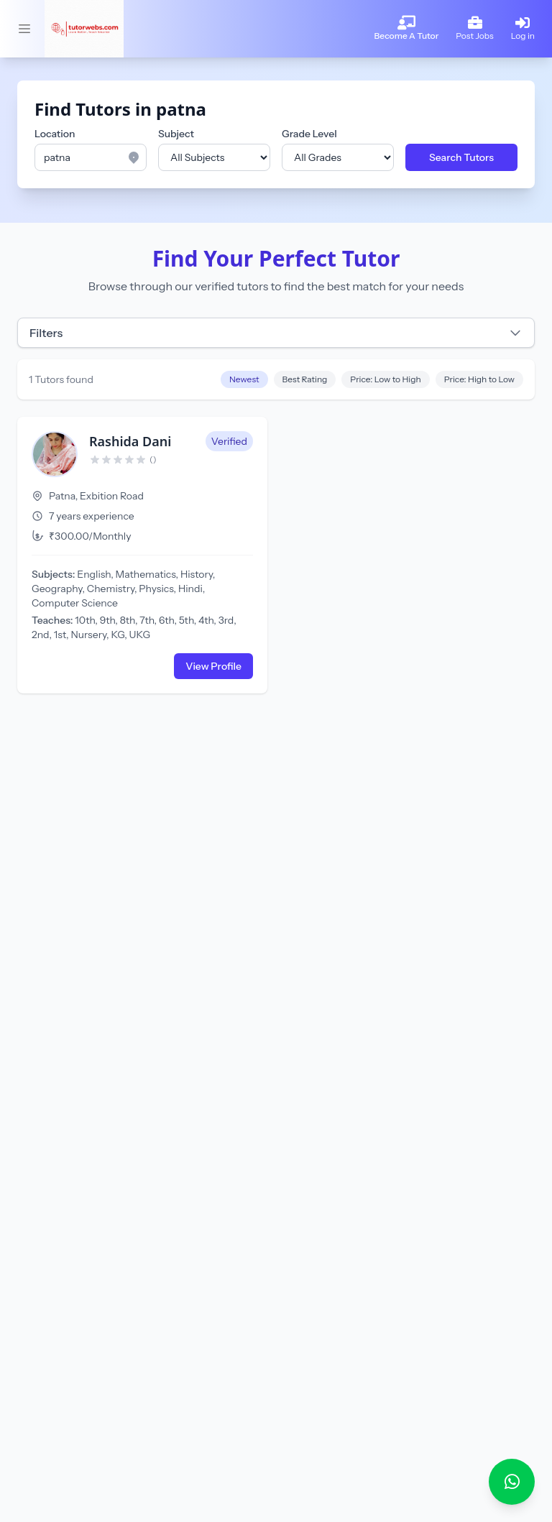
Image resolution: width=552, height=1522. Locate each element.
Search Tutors (461, 157)
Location (54, 133)
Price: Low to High (385, 379)
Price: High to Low (479, 379)
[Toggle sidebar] (24, 28)
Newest (244, 379)
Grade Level (309, 133)
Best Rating (305, 379)
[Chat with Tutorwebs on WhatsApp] (512, 1482)
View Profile (213, 666)
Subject (176, 133)
